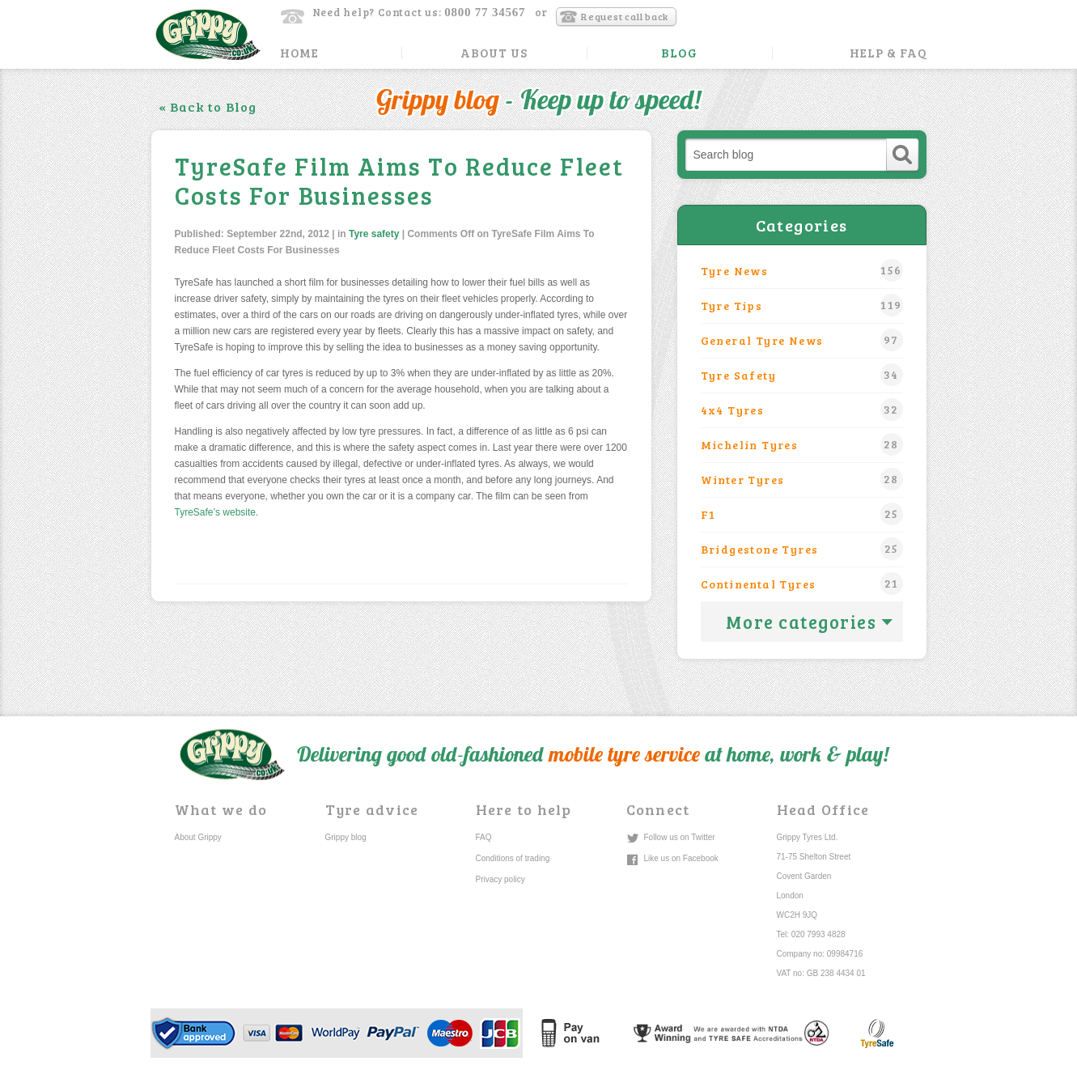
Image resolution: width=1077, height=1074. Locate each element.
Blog (679, 53)
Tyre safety (374, 234)
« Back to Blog (208, 106)
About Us (494, 53)
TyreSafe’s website (216, 512)
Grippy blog (346, 837)
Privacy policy (500, 879)
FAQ (484, 837)
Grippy (208, 34)
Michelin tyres (802, 444)
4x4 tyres (802, 409)
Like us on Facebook (681, 858)
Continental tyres (802, 583)
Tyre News (802, 270)
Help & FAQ (888, 53)
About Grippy (198, 837)
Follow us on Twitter (679, 837)
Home (299, 53)
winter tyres (802, 479)
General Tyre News (802, 340)
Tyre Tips (802, 305)
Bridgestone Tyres (802, 548)
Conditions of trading (513, 858)
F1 (802, 514)
